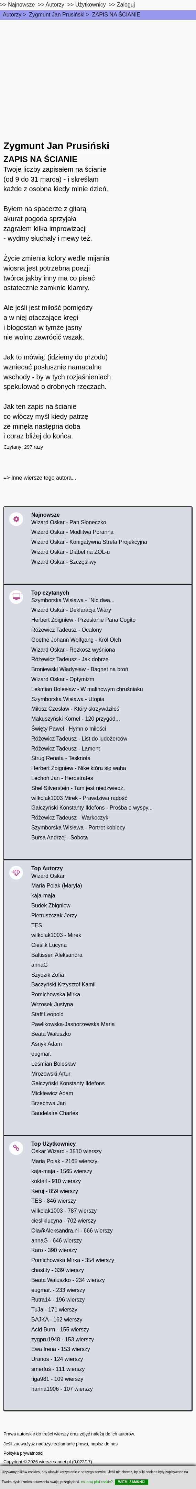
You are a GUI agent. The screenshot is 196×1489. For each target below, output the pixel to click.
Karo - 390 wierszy (54, 1250)
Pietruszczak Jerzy (54, 915)
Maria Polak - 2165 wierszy (64, 1161)
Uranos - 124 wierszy (57, 1359)
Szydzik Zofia (47, 975)
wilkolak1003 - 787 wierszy (64, 1211)
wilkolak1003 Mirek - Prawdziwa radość (79, 798)
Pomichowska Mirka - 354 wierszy (72, 1260)
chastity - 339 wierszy (57, 1270)
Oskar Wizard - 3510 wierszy (66, 1151)
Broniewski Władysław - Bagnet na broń (79, 669)
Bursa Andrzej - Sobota (59, 837)
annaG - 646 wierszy (56, 1241)
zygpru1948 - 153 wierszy (62, 1339)
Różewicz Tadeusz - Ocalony (66, 630)
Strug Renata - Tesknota (60, 758)
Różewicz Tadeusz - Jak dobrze (70, 659)
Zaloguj (126, 5)
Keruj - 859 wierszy (54, 1191)
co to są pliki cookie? (97, 1482)
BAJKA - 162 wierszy (57, 1319)
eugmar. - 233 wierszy (58, 1290)
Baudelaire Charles (54, 1113)
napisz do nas (104, 1443)
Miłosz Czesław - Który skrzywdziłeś (75, 709)
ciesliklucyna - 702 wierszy (63, 1221)
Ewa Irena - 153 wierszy (60, 1349)
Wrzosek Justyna (52, 1004)
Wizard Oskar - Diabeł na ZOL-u (70, 552)
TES (36, 925)
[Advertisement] (98, 71)
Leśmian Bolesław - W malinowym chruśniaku (87, 689)
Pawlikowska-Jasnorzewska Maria (73, 1024)
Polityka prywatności (23, 1453)
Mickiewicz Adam (52, 1093)
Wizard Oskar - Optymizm (62, 679)
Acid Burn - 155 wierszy (60, 1329)
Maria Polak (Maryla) (56, 886)
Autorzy (12, 15)
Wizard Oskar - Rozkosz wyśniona (73, 650)
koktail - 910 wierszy (56, 1181)
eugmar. (41, 1054)
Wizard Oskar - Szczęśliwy (63, 562)
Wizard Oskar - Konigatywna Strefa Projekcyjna (89, 542)
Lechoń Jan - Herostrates (62, 778)
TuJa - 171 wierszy (54, 1310)
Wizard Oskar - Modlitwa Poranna (72, 532)
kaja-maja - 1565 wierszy (61, 1171)
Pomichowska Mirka (55, 994)
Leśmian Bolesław (53, 1064)
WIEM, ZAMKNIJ (131, 1482)
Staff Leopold (47, 1014)
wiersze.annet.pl (54, 1461)
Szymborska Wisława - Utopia (68, 699)
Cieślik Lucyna (49, 945)
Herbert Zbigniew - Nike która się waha (78, 768)
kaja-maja (43, 895)
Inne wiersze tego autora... (43, 478)
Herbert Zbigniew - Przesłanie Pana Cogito (83, 620)
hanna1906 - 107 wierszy (62, 1389)
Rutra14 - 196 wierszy (58, 1300)
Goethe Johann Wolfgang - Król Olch (76, 640)
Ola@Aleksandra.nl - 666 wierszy (72, 1231)
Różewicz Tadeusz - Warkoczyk (69, 818)
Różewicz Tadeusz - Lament (65, 749)
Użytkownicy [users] (90, 5)
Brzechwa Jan (48, 1103)
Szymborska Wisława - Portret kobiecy (78, 828)
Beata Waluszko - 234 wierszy (68, 1280)
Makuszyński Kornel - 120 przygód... (75, 719)
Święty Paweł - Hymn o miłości (68, 729)
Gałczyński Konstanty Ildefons (68, 1083)
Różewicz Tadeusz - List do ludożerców (79, 739)
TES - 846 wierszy (53, 1201)
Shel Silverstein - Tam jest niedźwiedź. (78, 788)
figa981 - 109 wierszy (57, 1379)
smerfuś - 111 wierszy (58, 1369)
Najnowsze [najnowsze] (21, 5)
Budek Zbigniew (50, 905)
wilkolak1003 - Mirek (56, 935)
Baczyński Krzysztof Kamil (63, 984)
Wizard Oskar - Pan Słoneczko (68, 522)
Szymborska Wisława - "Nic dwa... (73, 600)
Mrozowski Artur (50, 1074)
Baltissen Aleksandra (57, 955)
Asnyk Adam (46, 1044)
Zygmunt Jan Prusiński (57, 15)
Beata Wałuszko (51, 1034)
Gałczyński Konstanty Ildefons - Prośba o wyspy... (92, 808)
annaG (39, 965)
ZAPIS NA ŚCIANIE (116, 15)
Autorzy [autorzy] (55, 5)
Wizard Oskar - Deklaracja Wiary (71, 610)
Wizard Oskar (48, 876)
